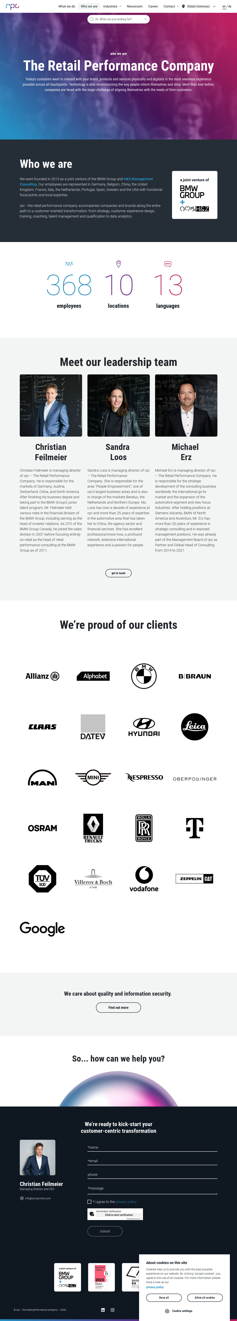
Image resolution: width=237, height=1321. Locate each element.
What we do (66, 6)
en (224, 6)
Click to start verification (119, 1214)
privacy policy (155, 1287)
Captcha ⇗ (134, 1219)
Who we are (89, 6)
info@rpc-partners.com (35, 1198)
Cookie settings (182, 1311)
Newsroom (135, 6)
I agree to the (115, 1202)
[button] (112, 6)
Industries (110, 6)
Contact (169, 6)
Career (153, 6)
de (229, 6)
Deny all (164, 1297)
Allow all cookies (205, 1297)
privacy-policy (126, 1202)
